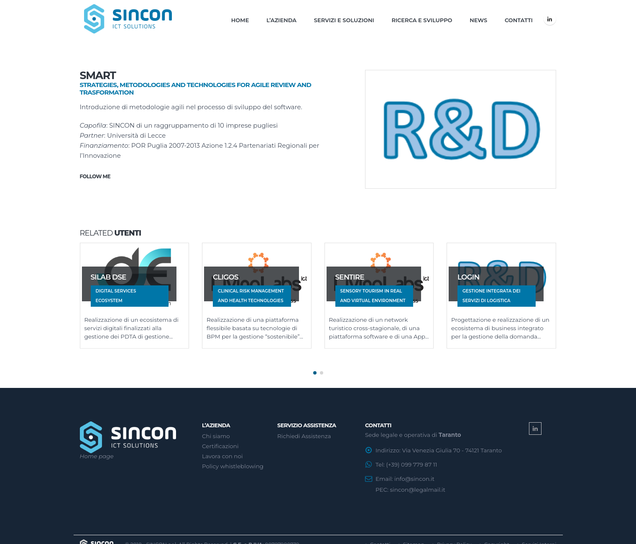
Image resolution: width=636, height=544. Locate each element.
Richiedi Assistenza (304, 432)
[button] (315, 369)
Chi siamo (216, 432)
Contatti (519, 20)
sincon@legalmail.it (417, 486)
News (478, 20)
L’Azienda (281, 20)
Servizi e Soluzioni (344, 20)
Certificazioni (220, 442)
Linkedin (535, 425)
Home (240, 20)
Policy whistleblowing (232, 462)
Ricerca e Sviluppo (421, 20)
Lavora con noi (222, 452)
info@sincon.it (414, 475)
